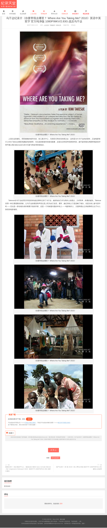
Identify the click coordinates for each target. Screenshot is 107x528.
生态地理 (23, 12)
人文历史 (33, 12)
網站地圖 (62, 519)
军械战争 (52, 25)
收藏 (9, 433)
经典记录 (58, 25)
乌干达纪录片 (55, 458)
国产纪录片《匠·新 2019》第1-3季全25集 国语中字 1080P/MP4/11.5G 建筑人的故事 (79, 468)
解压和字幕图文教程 (64, 422)
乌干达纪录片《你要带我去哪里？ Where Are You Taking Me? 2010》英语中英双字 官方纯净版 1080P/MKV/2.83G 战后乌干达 (53, 20)
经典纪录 (65, 12)
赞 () (53, 450)
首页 (3, 12)
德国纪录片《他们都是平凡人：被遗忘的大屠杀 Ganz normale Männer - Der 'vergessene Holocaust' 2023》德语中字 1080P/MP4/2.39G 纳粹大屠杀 (28, 469)
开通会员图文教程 (30, 422)
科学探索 (12, 12)
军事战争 (44, 12)
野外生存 (54, 12)
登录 (29, 419)
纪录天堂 (8, 4)
